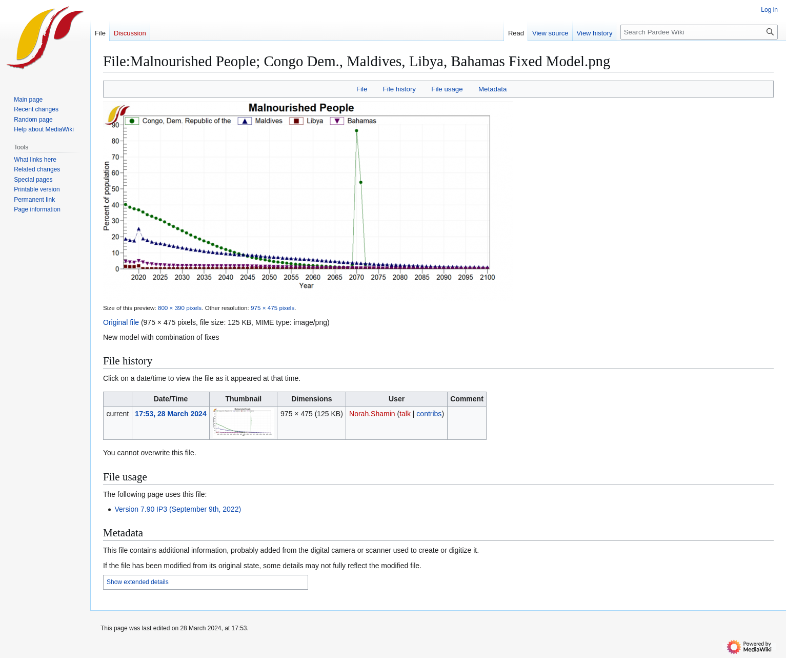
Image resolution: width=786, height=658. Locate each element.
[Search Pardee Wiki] (699, 32)
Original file (121, 322)
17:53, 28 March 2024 (170, 414)
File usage (446, 89)
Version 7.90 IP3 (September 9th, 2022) (177, 509)
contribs (428, 414)
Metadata (492, 89)
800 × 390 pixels (179, 307)
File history (399, 89)
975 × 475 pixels (272, 307)
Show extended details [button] (138, 582)
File (361, 89)
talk (405, 414)
